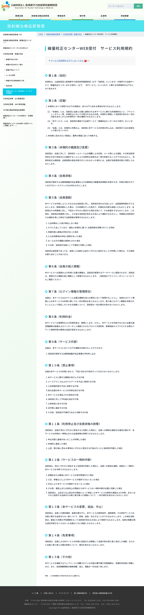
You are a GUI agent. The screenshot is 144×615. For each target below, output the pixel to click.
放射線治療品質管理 (40, 15)
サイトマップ (64, 593)
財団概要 (125, 15)
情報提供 (61, 15)
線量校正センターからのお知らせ (15, 48)
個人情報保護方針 (80, 593)
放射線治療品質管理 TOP (12, 34)
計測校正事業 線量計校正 (72, 34)
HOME (41, 34)
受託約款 (9, 86)
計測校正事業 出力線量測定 (14, 98)
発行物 (83, 15)
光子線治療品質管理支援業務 (14, 110)
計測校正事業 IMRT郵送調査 (14, 104)
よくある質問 (10, 75)
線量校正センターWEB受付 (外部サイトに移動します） (18, 124)
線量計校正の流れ (12, 59)
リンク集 (35, 593)
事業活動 (19, 15)
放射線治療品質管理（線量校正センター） (17, 41)
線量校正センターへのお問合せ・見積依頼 (18, 116)
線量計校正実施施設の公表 (15, 80)
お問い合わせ (49, 593)
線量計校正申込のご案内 (14, 64)
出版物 (104, 15)
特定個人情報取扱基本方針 (102, 593)
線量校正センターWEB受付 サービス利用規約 (19, 92)
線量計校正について (13, 70)
